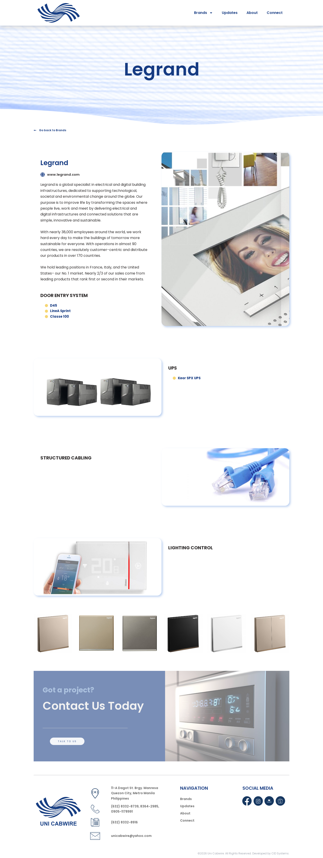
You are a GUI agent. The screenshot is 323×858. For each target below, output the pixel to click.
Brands (203, 13)
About (252, 12)
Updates (230, 12)
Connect (275, 12)
